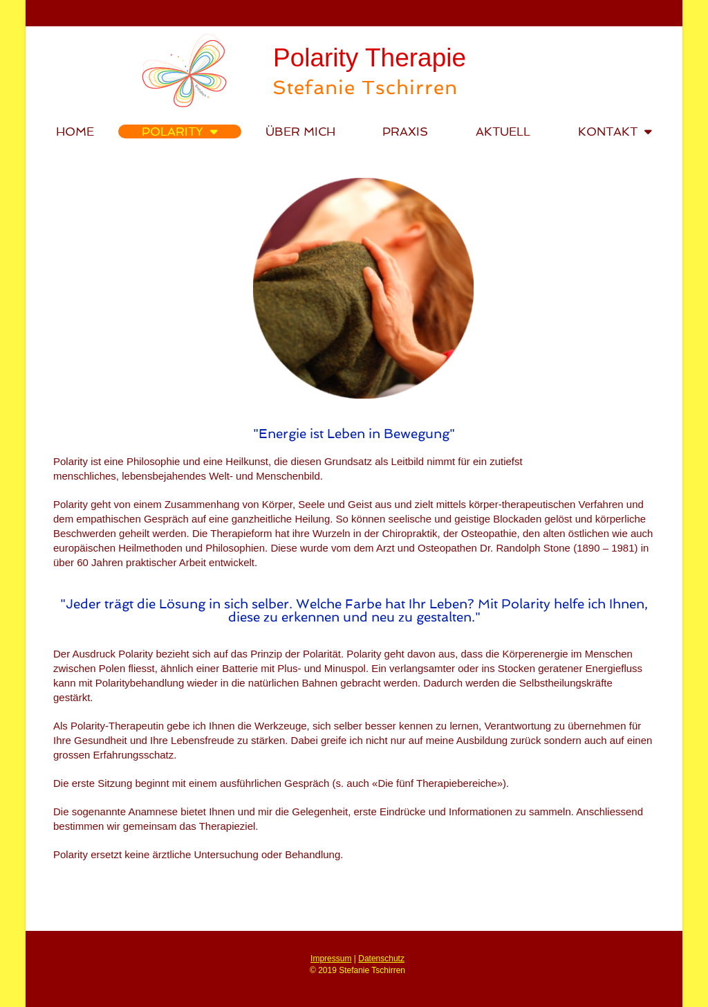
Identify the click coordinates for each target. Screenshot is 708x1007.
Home (75, 131)
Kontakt (615, 131)
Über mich (300, 131)
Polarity (180, 131)
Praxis (405, 131)
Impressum (330, 958)
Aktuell (503, 131)
